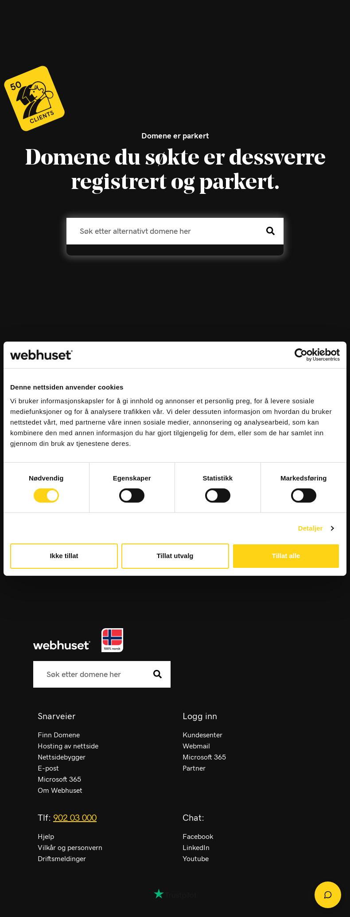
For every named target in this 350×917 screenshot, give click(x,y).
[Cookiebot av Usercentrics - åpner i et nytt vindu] (301, 354)
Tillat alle (286, 555)
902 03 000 (75, 818)
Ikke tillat (64, 555)
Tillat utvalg (174, 555)
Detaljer (310, 528)
